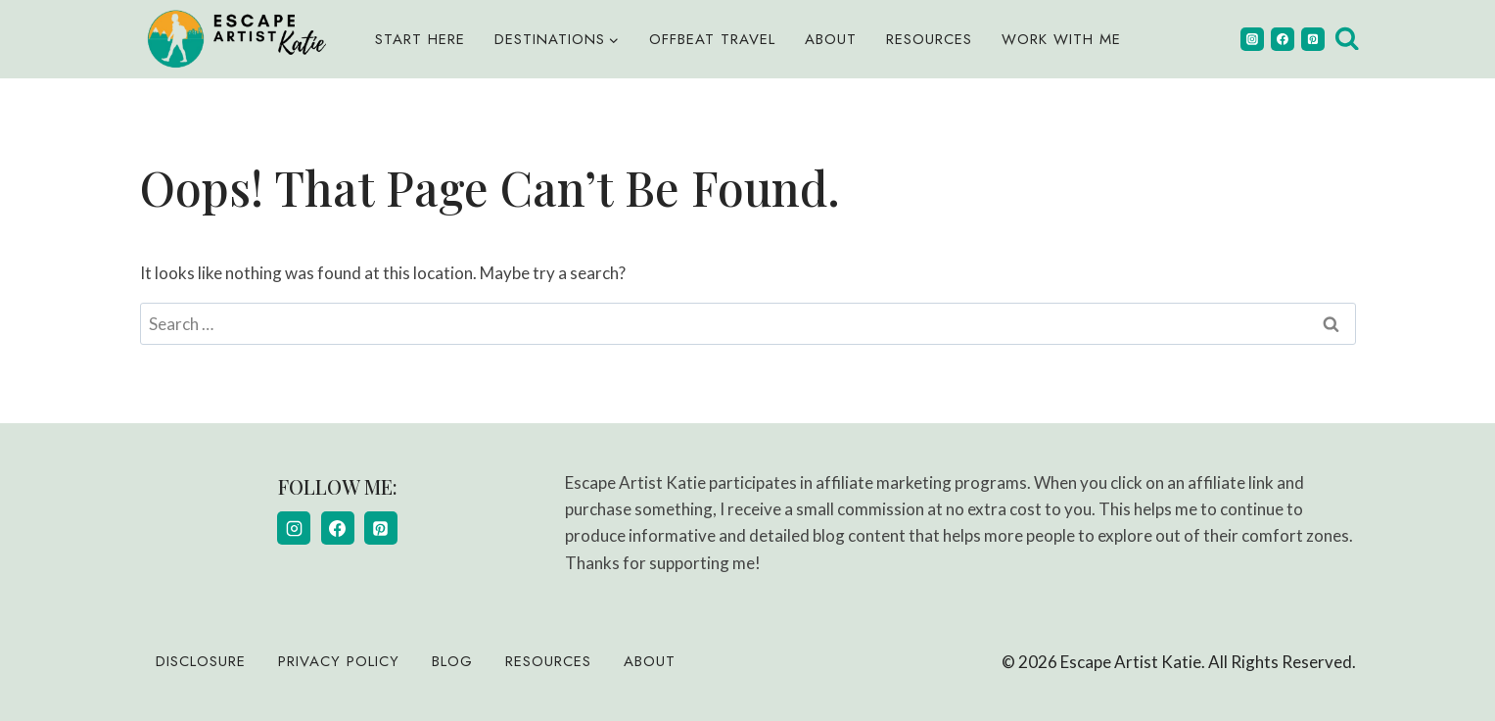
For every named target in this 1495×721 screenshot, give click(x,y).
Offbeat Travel (712, 39)
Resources (929, 39)
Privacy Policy (338, 661)
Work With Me (1061, 39)
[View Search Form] (1347, 39)
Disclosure (201, 661)
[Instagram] (1252, 39)
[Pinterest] (1313, 39)
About (831, 39)
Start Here (420, 39)
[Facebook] (1282, 39)
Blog (452, 661)
